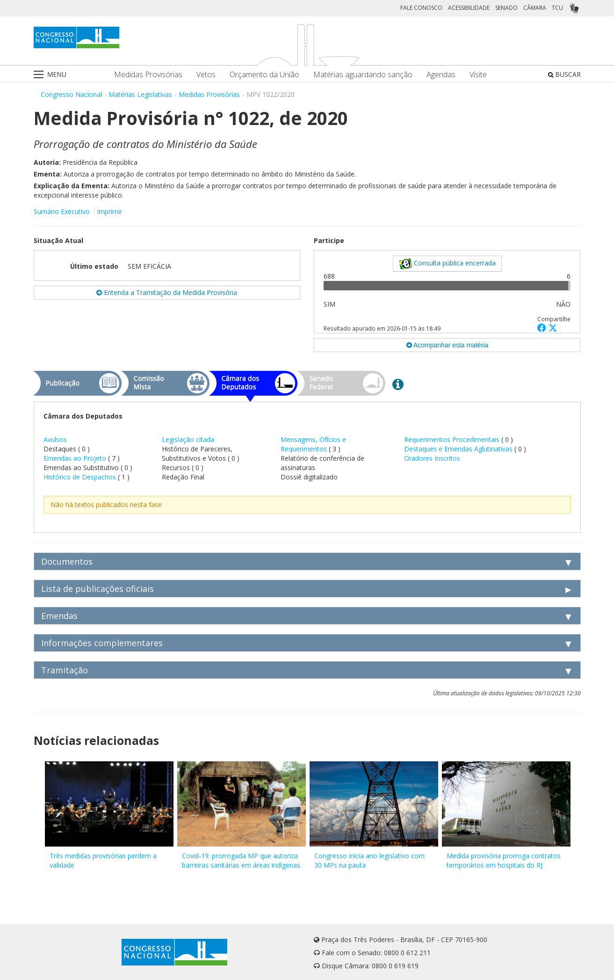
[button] (543, 327)
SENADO (506, 8)
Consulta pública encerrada (447, 263)
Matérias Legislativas (140, 94)
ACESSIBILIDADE (469, 8)
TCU (557, 8)
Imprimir (109, 211)
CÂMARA (534, 8)
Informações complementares (102, 642)
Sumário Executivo (62, 211)
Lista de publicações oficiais (97, 588)
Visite (478, 75)
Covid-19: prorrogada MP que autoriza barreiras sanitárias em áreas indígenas (241, 860)
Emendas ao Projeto (74, 458)
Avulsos (55, 439)
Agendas (440, 75)
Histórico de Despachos (79, 476)
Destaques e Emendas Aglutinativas (459, 448)
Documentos (67, 561)
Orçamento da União (264, 75)
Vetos (206, 75)
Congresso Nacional (71, 94)
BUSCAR (564, 74)
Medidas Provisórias (148, 75)
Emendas (59, 615)
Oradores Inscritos (432, 458)
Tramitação (64, 670)
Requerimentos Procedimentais (452, 439)
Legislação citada (188, 439)
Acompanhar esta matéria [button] (447, 345)
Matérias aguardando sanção (362, 75)
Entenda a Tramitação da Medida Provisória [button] (166, 292)
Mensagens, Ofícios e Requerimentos (313, 444)
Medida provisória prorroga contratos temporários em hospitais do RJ (504, 860)
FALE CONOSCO (421, 8)
